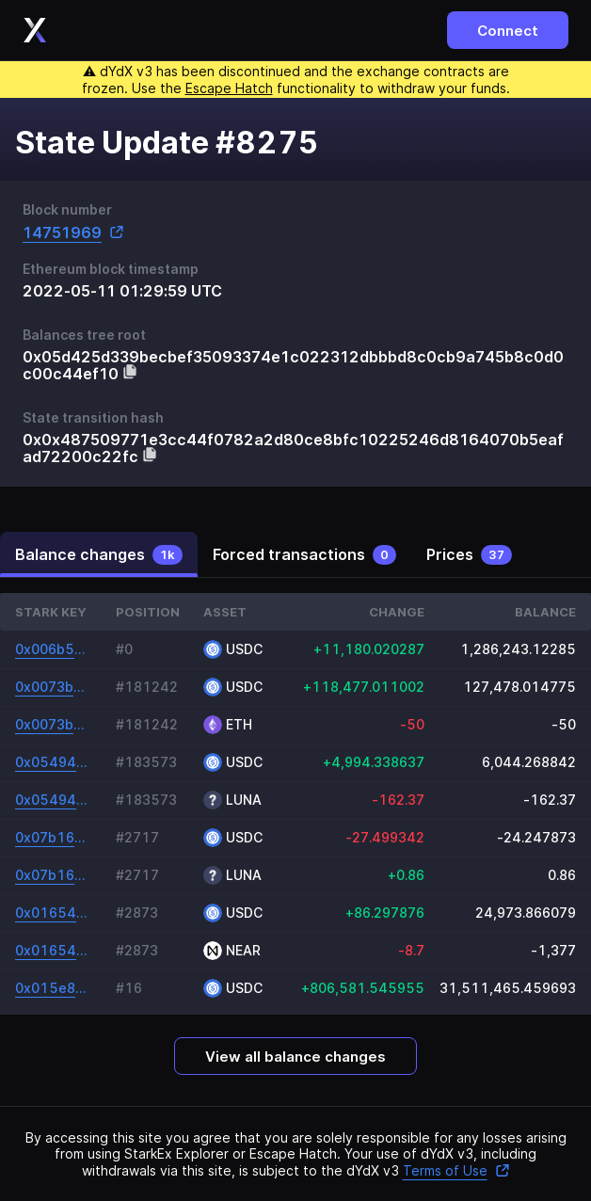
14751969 (73, 232)
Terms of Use (456, 1170)
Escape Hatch (229, 88)
